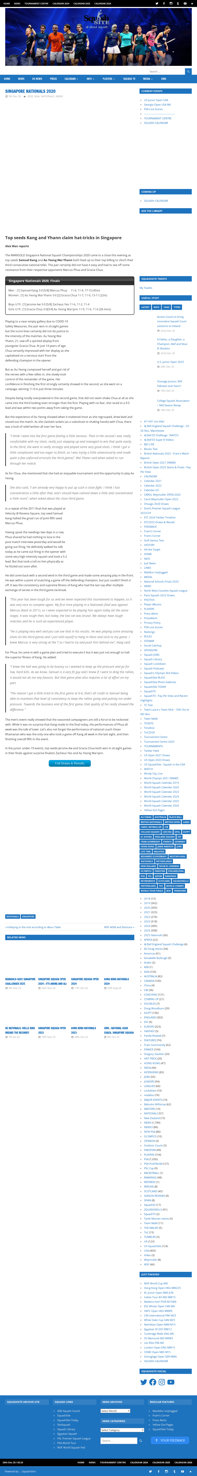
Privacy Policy (152, 622)
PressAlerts (150, 618)
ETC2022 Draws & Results (159, 522)
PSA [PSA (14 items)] (143, 876)
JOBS (163, 79)
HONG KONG (152, 1063)
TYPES (177, 307)
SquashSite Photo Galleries (160, 682)
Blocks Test (150, 449)
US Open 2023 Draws (157, 760)
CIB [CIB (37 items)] (166, 827)
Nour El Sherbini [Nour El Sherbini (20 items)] (169, 866)
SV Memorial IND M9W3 (158, 1338)
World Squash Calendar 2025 (161, 801)
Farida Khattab (152, 1035)
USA (146, 1250)
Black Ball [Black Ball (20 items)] (175, 817)
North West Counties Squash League (165, 590)
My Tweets (146, 288)
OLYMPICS (150, 1136)
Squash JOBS (151, 654)
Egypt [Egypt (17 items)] (186, 831)
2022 (147, 917)
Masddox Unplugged (165, 1411)
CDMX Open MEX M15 (157, 1352)
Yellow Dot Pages (154, 810)
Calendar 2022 (153, 485)
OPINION (149, 1141)
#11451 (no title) (154, 421)
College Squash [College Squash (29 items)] (150, 831)
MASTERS (149, 1109)
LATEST (145, 307)
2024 (147, 926)
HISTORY (149, 545)
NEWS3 (148, 1127)
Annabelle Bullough (155, 958)
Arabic (148, 962)
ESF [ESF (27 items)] (179, 836)
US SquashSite (152, 1246)
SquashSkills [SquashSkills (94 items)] (181, 881)
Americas (149, 953)
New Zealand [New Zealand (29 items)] (148, 866)
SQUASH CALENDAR (156, 123)
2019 (147, 903)
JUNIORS (149, 1081)
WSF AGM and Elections (118, 927)
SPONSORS (150, 650)
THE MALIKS (151, 1228)
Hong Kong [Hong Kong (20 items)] (147, 846)
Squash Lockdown (155, 663)
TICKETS (148, 723)
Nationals (12, 916)
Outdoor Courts (153, 1145)
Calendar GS (151, 490)
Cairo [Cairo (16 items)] (186, 822)
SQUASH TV (129, 79)
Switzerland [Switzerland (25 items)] (148, 885)
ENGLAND (150, 1017)
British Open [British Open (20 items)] (172, 822)
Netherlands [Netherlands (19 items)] (164, 861)
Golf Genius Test (154, 540)
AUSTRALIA (150, 976)
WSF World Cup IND (156, 1283)
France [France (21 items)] (167, 841)
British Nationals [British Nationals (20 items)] (151, 822)
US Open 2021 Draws (157, 755)
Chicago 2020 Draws (156, 504)
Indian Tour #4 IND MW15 (160, 1297)
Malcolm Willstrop (155, 1104)
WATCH (148, 769)
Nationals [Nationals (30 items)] (147, 861)
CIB (146, 990)
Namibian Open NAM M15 (160, 1324)
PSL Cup (149, 1168)
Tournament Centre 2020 (159, 741)
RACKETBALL (151, 1173)
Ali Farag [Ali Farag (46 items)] (146, 817)
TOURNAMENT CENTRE (157, 118)
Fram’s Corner (152, 531)
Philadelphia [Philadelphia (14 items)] (176, 871)
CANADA (149, 980)
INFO (89, 79)
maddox (149, 1095)
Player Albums (152, 604)
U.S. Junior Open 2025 (170, 362)
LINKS (147, 567)
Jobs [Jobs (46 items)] (179, 846)
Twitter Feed (151, 750)
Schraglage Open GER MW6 (160, 1356)
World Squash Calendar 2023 (161, 791)
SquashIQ (150, 1205)
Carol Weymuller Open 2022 (161, 499)
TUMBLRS (150, 1237)
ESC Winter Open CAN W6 (159, 1306)
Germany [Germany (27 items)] (180, 841)
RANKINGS (150, 1177)
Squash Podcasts (154, 668)
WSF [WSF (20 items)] (168, 890)
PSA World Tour (66, 1443)
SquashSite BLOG (154, 677)
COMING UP (151, 999)
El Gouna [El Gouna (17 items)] (146, 836)
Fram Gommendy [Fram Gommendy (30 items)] (150, 841)
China (147, 985)
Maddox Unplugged (156, 572)
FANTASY (149, 1031)
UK (146, 1241)
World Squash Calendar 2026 (161, 805)
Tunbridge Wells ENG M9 (159, 1333)
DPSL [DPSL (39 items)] (177, 831)
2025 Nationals (153, 935)
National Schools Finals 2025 (161, 581)
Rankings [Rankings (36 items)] (170, 876)
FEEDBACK (150, 526)
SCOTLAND (150, 1191)
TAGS (166, 307)
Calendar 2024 (61, 3)
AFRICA (148, 939)
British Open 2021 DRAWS (160, 462)
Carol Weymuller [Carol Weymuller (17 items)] (151, 827)
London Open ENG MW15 (159, 1347)
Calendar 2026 (102, 3)
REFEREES (150, 1182)
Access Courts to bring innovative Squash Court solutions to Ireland (171, 321)
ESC (146, 1022)
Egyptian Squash (67, 1433)
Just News (150, 563)
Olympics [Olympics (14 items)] (146, 871)
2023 (147, 921)
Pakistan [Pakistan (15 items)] (160, 871)
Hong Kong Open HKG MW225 (162, 1288)
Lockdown (150, 1090)
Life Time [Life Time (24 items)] (146, 851)
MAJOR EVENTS (153, 1099)
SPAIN (147, 1200)
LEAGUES (149, 1086)
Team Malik (151, 718)
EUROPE (149, 1026)
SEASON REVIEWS (154, 1195)
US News (37, 79)
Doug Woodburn (154, 1008)
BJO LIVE (149, 444)
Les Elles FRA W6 (154, 1342)
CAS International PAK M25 (160, 1315)
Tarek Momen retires (156, 1218)
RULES (148, 636)
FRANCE (148, 1049)
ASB (146, 967)
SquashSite (63, 1415)
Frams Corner (152, 535)
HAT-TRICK (150, 1058)
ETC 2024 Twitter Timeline (159, 517)
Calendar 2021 (153, 481)
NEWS (17, 3)
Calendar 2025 (82, 3)
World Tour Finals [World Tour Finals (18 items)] (152, 890)
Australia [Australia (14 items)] (160, 817)
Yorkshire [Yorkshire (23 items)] (180, 890)
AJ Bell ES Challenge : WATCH (161, 435)
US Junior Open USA (156, 100)
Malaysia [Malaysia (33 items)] (159, 851)
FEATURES (150, 1040)
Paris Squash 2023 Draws (159, 595)
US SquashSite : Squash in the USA (164, 764)
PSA (146, 1159)
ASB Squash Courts (68, 1411)
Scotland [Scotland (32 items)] (164, 881)
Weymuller (150, 1259)
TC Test (148, 705)
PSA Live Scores (153, 109)
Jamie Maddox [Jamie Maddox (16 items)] (165, 846)
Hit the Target (152, 549)
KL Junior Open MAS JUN (158, 1292)
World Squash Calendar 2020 (161, 787)
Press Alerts (151, 613)
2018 (147, 898)
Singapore (28, 916)
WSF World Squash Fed (71, 1447)
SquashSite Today (67, 1420)
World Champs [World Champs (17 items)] (175, 885)
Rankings (149, 632)
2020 (30, 96)
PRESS (53, 79)
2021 (147, 912)
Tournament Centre (36, 3)
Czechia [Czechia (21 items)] (167, 831)
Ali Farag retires (153, 948)
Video (147, 1255)
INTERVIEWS (151, 1072)
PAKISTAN (150, 1150)
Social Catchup (152, 645)
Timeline (149, 728)
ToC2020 (149, 732)
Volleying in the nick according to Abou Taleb (34, 927)
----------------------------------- (159, 113)
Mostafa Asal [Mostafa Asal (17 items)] (178, 856)
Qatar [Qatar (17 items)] (158, 876)
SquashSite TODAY (155, 686)
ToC (146, 1232)
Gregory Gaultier (154, 1054)
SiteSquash (63, 1424)
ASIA (37, 96)
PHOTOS (149, 600)
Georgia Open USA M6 (157, 104)
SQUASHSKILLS (153, 1209)
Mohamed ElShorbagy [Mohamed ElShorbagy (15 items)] (154, 856)
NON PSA (149, 1131)
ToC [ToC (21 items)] (161, 885)
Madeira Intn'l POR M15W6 (160, 1301)
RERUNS (149, 1186)
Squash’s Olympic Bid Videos (161, 673)
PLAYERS (107, 79)
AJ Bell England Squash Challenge (164, 944)
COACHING (150, 994)
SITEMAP (149, 641)
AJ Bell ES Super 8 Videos (159, 439)
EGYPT (148, 1013)
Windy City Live (153, 773)
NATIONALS (48, 96)
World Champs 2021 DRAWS (161, 778)
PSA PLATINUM (153, 1163)
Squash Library (153, 659)
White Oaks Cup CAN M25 (159, 1320)
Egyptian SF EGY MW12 (158, 1329)
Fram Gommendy (154, 1045)
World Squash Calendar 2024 (161, 796)
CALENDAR (70, 79)
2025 (147, 930)
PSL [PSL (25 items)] (150, 876)
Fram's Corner (161, 1415)
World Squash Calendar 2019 (161, 782)
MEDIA (146, 79)
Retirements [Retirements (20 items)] (148, 881)
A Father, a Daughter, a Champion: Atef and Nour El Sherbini (172, 344)
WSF (146, 1264)
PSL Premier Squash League (74, 1438)
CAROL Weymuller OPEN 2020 (162, 494)
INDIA (147, 1067)
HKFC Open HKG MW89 (158, 1311)
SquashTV (150, 691)
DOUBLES (150, 1003)
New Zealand (152, 1118)
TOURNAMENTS (153, 746)
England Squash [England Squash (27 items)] (165, 836)
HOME (6, 3)
